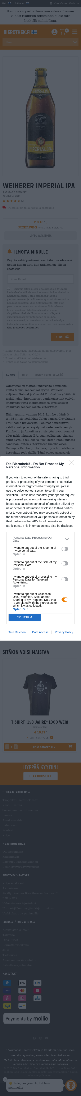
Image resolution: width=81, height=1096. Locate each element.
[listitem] (40, 539)
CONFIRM (24, 617)
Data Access (40, 632)
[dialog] (40, 548)
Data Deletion (17, 632)
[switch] (65, 549)
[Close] (73, 464)
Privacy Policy (64, 632)
